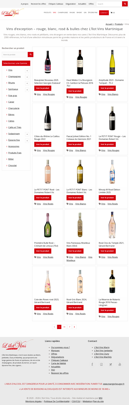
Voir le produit (42, 88)
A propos (24, 4)
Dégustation (71, 4)
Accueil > (110, 24)
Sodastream (14, 133)
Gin (85, 12)
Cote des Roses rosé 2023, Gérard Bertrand (46, 301)
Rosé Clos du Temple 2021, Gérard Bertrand (111, 244)
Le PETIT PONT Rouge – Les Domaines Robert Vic (112, 137)
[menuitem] (47, 12)
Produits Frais (14, 152)
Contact (104, 13)
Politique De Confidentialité (57, 401)
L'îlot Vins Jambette (103, 350)
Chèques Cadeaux (56, 4)
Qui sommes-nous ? (60, 347)
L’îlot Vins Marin (101, 347)
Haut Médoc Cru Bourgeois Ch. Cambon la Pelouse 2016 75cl (80, 83)
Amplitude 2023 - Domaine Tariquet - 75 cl (111, 81)
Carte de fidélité (58, 363)
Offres (91, 4)
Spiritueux (13, 89)
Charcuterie (13, 108)
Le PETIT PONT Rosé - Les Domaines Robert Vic (46, 191)
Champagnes (63, 12)
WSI (100, 398)
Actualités (82, 4)
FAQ (53, 370)
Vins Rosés (48, 203)
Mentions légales (33, 401)
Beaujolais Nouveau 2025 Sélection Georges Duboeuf (47, 81)
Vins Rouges (49, 94)
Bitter (11, 159)
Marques (55, 350)
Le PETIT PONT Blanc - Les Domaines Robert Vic (79, 191)
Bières (11, 114)
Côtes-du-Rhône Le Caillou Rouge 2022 (46, 137)
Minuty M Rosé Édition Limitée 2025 (109, 191)
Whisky (79, 12)
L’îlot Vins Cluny (101, 353)
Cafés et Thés (14, 127)
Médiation (87, 401)
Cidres (11, 121)
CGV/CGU (76, 401)
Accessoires (13, 146)
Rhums (72, 12)
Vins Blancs (113, 94)
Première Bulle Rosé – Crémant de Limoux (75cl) (46, 244)
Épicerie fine (92, 12)
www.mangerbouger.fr (113, 383)
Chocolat (12, 165)
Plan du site (98, 401)
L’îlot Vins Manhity (103, 357)
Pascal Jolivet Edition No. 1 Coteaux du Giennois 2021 (79, 137)
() (113, 12)
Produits (47, 12)
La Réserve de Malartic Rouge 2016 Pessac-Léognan (109, 302)
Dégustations (57, 357)
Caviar (11, 101)
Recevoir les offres (38, 4)
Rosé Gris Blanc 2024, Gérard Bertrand (77, 301)
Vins (54, 12)
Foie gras (12, 95)
